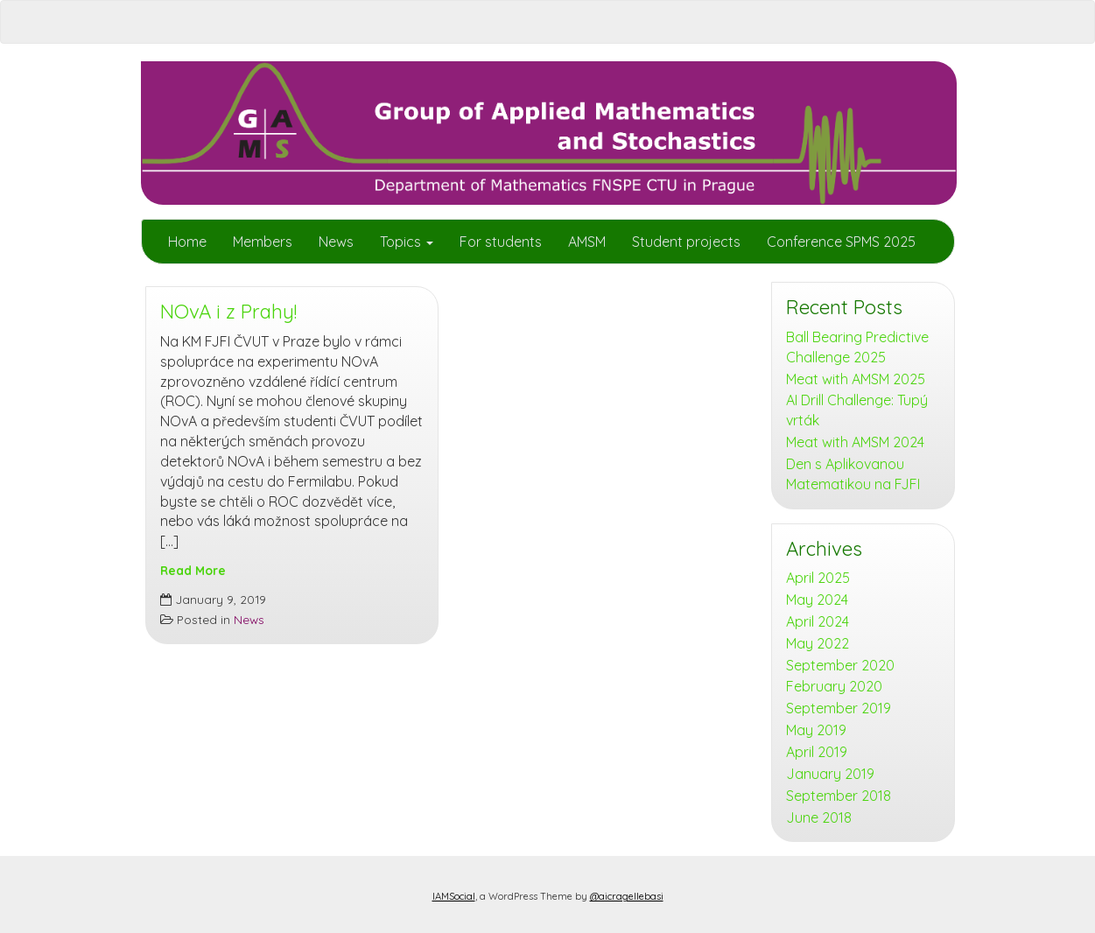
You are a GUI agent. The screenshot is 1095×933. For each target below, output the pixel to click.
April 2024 (817, 621)
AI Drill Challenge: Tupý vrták (857, 410)
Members (262, 241)
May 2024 (817, 599)
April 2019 (816, 752)
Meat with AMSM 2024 (855, 442)
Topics (406, 241)
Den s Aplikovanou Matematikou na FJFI (853, 474)
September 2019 (838, 708)
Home (187, 241)
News (336, 241)
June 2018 (819, 817)
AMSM (587, 241)
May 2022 (817, 643)
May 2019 (816, 730)
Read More (193, 570)
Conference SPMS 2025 (841, 241)
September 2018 (838, 795)
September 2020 (840, 665)
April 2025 (818, 577)
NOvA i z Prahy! (228, 311)
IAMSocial (453, 896)
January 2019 (830, 773)
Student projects (686, 241)
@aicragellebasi (626, 896)
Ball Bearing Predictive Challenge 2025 (857, 347)
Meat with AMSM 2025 (855, 379)
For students (501, 241)
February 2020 (834, 686)
